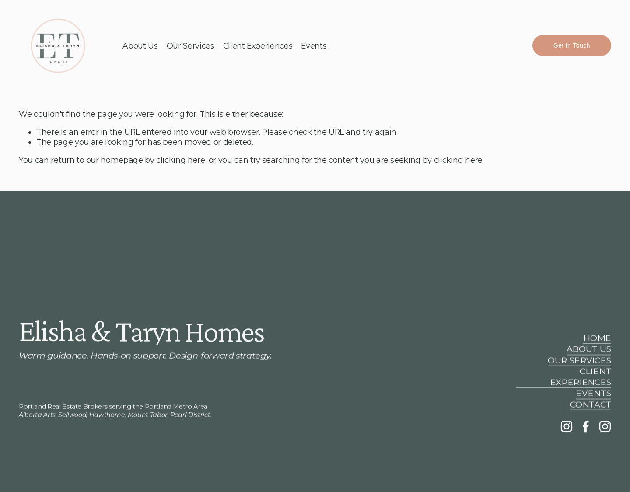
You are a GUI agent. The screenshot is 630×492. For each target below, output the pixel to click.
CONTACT (590, 404)
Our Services (190, 45)
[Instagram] (566, 426)
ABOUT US (589, 349)
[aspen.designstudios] (605, 426)
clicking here (180, 159)
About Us (140, 45)
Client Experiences (258, 45)
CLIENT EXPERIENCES (580, 376)
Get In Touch (571, 45)
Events (313, 45)
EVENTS (593, 393)
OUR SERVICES (579, 360)
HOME (597, 338)
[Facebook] (586, 426)
